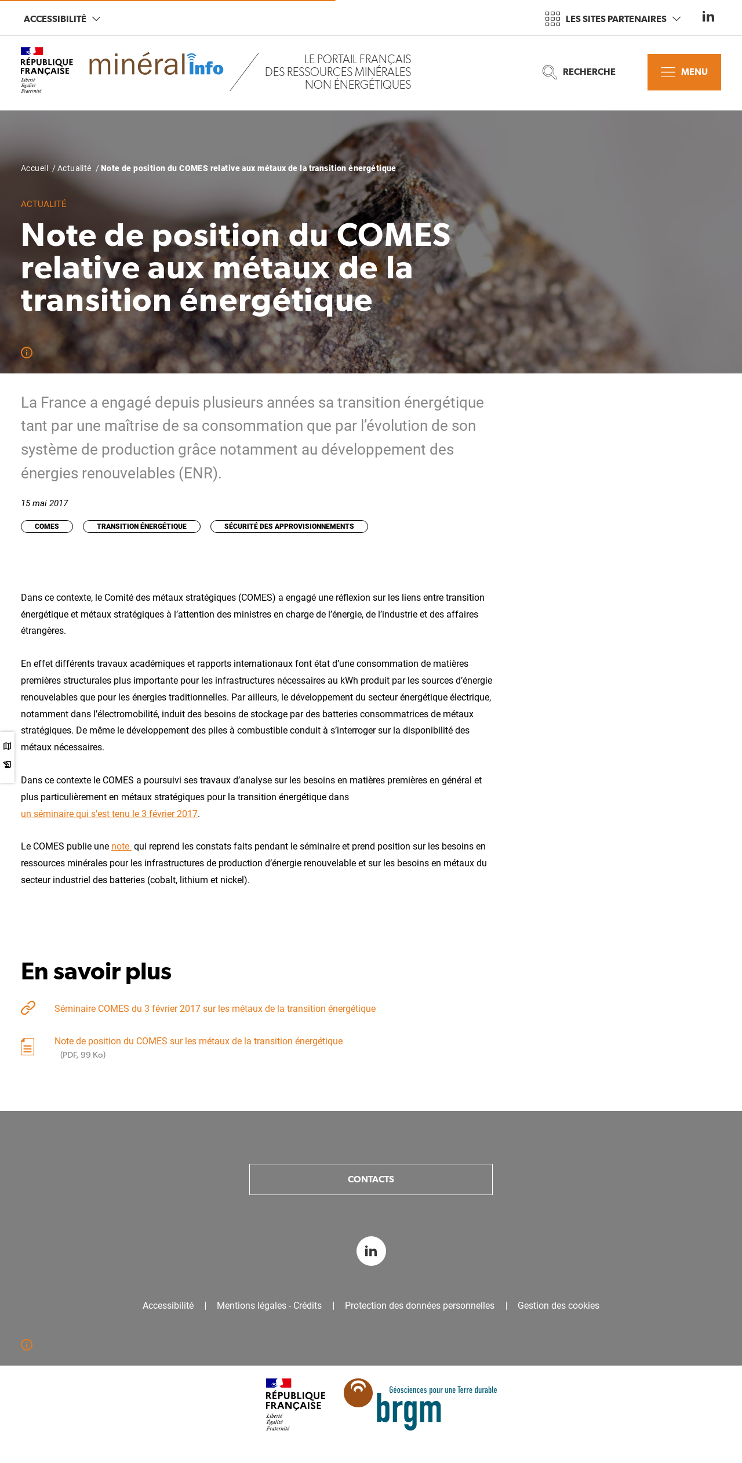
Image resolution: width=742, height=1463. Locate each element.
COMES (47, 526)
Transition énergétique (142, 526)
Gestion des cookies (558, 1305)
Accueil (34, 168)
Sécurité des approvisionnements (289, 526)
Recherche (579, 72)
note (121, 846)
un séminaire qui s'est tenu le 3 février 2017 (109, 813)
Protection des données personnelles (419, 1305)
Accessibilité (62, 18)
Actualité (74, 168)
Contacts (371, 1179)
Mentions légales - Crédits (269, 1305)
